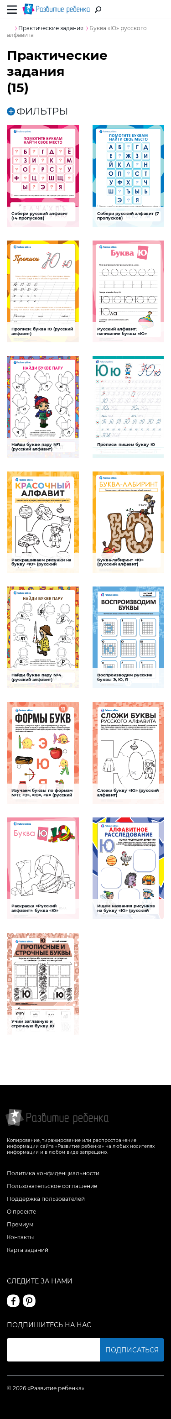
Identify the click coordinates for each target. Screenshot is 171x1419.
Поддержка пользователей (46, 1198)
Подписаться (132, 1350)
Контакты (20, 1237)
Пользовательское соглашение (52, 1186)
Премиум (20, 1224)
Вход (159, 10)
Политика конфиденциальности (53, 1173)
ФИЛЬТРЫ (37, 111)
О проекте (21, 1211)
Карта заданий (27, 1249)
